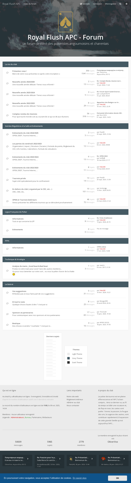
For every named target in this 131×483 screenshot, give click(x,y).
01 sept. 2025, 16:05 (104, 117)
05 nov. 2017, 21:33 (103, 267)
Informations (18, 219)
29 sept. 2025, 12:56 (104, 134)
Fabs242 (102, 83)
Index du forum (30, 4)
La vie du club (11, 64)
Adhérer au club (73, 402)
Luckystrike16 (105, 94)
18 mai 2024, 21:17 (103, 160)
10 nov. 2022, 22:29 (103, 106)
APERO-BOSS (104, 322)
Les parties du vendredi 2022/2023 (27, 143)
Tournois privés (19, 178)
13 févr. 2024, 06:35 (103, 190)
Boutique (16, 323)
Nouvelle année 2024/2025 (23, 82)
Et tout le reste (18, 302)
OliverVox (103, 72)
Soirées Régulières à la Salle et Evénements (24, 126)
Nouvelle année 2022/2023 (23, 103)
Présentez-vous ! (19, 71)
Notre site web (73, 396)
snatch (102, 265)
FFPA (7, 241)
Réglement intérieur (75, 399)
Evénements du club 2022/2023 (25, 167)
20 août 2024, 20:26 (103, 303)
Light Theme (77, 354)
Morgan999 (104, 301)
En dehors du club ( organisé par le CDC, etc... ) (32, 189)
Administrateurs (17, 417)
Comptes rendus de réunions (24, 114)
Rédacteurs (47, 417)
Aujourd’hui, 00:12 (103, 74)
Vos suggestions (19, 291)
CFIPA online (101, 247)
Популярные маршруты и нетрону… (111, 70)
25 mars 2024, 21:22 (104, 201)
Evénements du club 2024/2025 (25, 133)
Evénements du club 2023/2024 (25, 157)
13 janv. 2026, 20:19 (103, 222)
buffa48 (102, 158)
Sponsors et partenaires (22, 312)
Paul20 (102, 132)
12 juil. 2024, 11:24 (103, 85)
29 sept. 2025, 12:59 (104, 179)
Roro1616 (103, 115)
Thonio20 (103, 312)
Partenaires (37, 417)
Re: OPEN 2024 (102, 156)
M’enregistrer (110, 4)
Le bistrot (9, 284)
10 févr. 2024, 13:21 (103, 292)
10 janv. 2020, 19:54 (103, 314)
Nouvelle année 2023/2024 (23, 92)
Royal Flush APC (11, 3)
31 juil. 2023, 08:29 (103, 96)
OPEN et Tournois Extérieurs (24, 200)
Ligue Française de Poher (16, 212)
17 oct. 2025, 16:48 (103, 251)
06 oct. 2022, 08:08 (103, 145)
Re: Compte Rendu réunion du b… (109, 81)
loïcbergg (103, 188)
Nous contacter (73, 405)
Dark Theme (77, 362)
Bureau (28, 417)
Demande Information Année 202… (110, 113)
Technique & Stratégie (15, 259)
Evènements (17, 229)
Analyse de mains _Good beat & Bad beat (30, 266)
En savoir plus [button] (79, 478)
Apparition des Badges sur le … (108, 102)
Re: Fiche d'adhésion (104, 218)
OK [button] (117, 478)
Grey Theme (77, 358)
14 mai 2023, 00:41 (103, 169)
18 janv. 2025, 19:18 (103, 324)
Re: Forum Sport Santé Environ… (109, 92)
